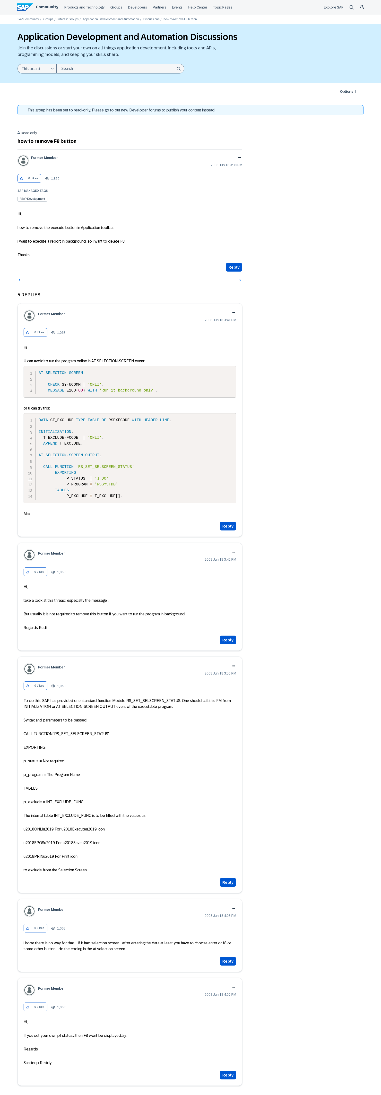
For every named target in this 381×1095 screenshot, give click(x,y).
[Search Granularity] (36, 68)
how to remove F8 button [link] (180, 19)
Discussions (151, 19)
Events (177, 7)
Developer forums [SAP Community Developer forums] (145, 110)
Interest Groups (68, 19)
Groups (116, 7)
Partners (159, 7)
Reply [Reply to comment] (228, 526)
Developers (137, 7)
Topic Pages (222, 7)
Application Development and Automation (111, 19)
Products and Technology (84, 7)
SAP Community (28, 19)
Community (47, 7)
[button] (21, 178)
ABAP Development (32, 199)
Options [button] (346, 91)
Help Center (197, 7)
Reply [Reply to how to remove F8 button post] (234, 267)
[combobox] (120, 68)
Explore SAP (334, 7)
